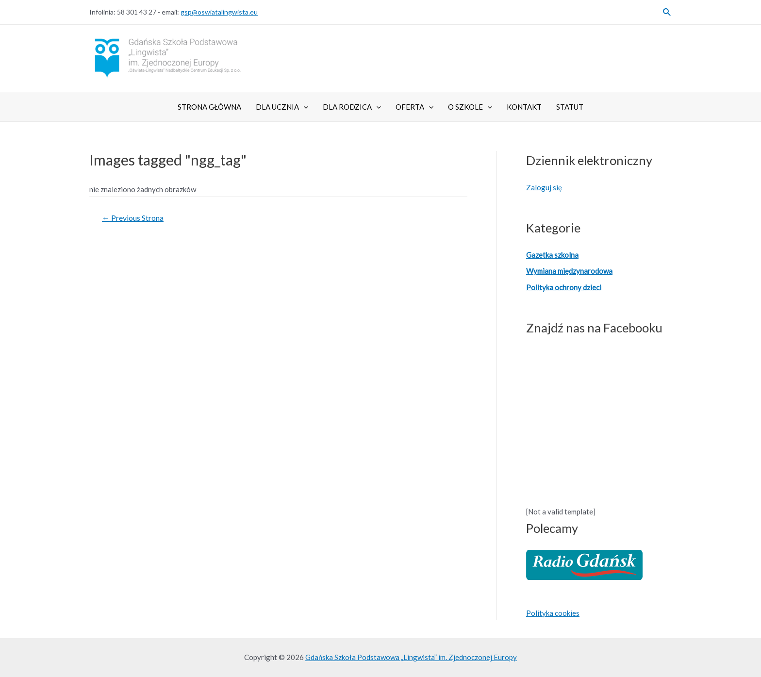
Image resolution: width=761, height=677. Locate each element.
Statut (569, 106)
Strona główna (209, 106)
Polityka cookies (552, 613)
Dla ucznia (282, 106)
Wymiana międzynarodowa (569, 270)
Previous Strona (133, 218)
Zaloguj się (544, 187)
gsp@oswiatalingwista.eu (219, 12)
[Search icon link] (667, 12)
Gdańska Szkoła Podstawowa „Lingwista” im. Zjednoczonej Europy (411, 657)
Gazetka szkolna (552, 254)
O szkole (470, 106)
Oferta (414, 106)
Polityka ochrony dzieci (563, 287)
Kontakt (524, 106)
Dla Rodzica (352, 106)
